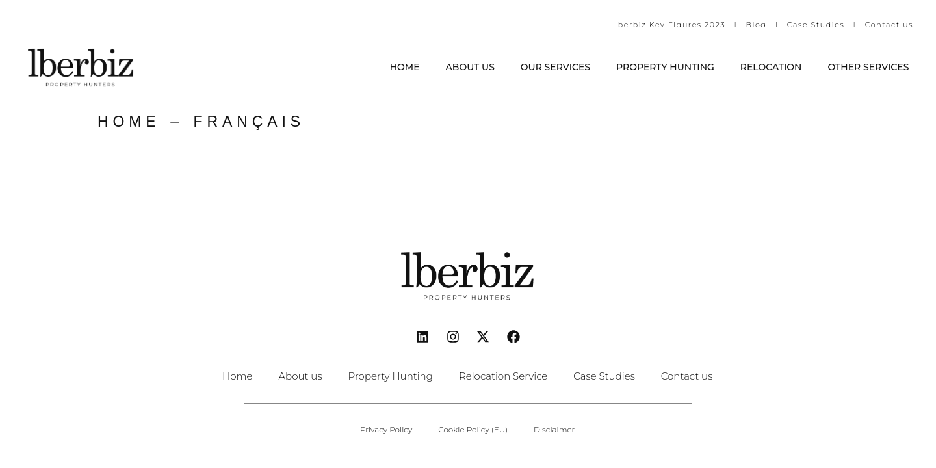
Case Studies (816, 24)
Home (405, 67)
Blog (758, 24)
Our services (555, 67)
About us (470, 67)
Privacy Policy (386, 429)
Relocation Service (503, 376)
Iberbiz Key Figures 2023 (670, 24)
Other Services (868, 67)
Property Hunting (665, 67)
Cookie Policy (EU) (473, 429)
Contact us (889, 24)
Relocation (771, 67)
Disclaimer (554, 429)
